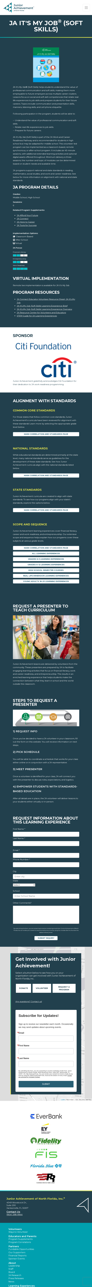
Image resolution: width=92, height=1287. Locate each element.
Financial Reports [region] (17, 1255)
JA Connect (22, 218)
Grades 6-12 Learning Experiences (46, 564)
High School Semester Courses (46, 570)
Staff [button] (10, 1269)
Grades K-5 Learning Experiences (46, 559)
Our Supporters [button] (16, 1252)
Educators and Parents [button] (22, 1236)
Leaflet (63, 1099)
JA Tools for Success (27, 225)
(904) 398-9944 (15, 1214)
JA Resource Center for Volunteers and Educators (41, 312)
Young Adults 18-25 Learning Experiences (46, 581)
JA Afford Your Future (27, 215)
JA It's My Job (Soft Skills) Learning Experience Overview (44, 309)
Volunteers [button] (15, 1229)
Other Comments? (22, 903)
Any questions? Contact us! (28, 1001)
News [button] (11, 1281)
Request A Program (64, 988)
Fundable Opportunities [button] (21, 1249)
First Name (19, 829)
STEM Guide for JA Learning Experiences (37, 316)
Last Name (19, 838)
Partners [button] (13, 1246)
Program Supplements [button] (20, 1239)
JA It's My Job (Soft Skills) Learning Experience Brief (42, 306)
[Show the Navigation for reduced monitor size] (86, 7)
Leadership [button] (14, 1266)
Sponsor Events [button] (16, 1258)
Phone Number (21, 859)
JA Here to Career (26, 222)
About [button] (12, 1263)
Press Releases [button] (16, 1278)
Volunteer (42, 988)
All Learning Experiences (46, 553)
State (15, 880)
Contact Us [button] (13, 1212)
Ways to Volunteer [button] (18, 1232)
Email (16, 850)
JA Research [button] (14, 1275)
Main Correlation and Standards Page (46, 434)
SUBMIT (46, 1084)
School (16, 891)
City (14, 871)
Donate (23, 988)
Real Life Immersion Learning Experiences (46, 576)
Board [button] (11, 1272)
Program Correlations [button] (19, 1242)
